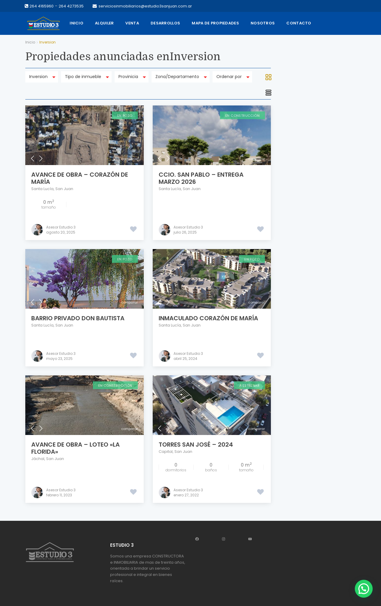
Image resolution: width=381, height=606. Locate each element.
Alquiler (104, 23)
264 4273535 (71, 6)
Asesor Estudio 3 (61, 227)
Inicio (76, 23)
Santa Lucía (42, 189)
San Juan (64, 189)
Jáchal (37, 459)
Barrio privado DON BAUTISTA (77, 318)
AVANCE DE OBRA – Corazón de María (79, 178)
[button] (364, 589)
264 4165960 (41, 6)
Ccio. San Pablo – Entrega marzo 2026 (201, 178)
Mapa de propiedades (215, 23)
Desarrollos (165, 23)
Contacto (298, 23)
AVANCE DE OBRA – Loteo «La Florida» (75, 448)
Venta (132, 23)
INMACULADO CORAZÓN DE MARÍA (208, 318)
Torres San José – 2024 (196, 444)
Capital (166, 451)
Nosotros (263, 23)
